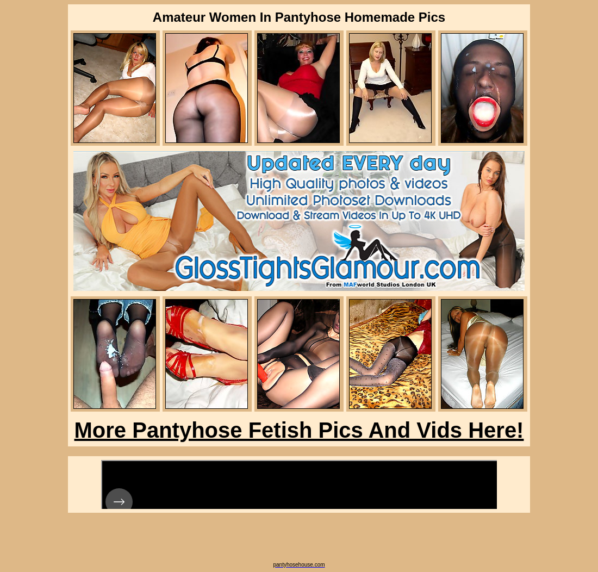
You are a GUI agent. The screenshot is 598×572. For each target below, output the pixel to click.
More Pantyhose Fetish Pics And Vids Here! (299, 430)
